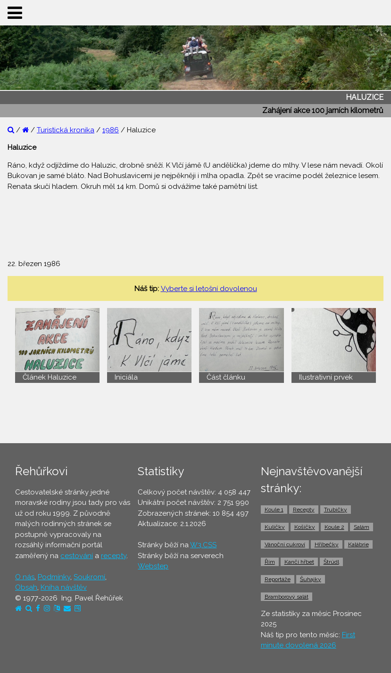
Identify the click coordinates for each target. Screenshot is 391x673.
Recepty (304, 509)
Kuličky (275, 527)
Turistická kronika (65, 130)
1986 (110, 130)
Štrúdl (331, 562)
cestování (76, 555)
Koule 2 (334, 527)
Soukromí (89, 577)
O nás (24, 577)
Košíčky (304, 527)
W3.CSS (203, 545)
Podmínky (54, 577)
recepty (113, 555)
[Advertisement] (195, 220)
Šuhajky (310, 579)
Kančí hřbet (299, 562)
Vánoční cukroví (285, 544)
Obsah (26, 587)
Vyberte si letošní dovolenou (209, 288)
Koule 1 (274, 509)
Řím (270, 562)
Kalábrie (358, 544)
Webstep (153, 566)
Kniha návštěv (64, 587)
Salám (361, 527)
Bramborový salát (286, 596)
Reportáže (278, 579)
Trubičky (335, 509)
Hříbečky (327, 544)
